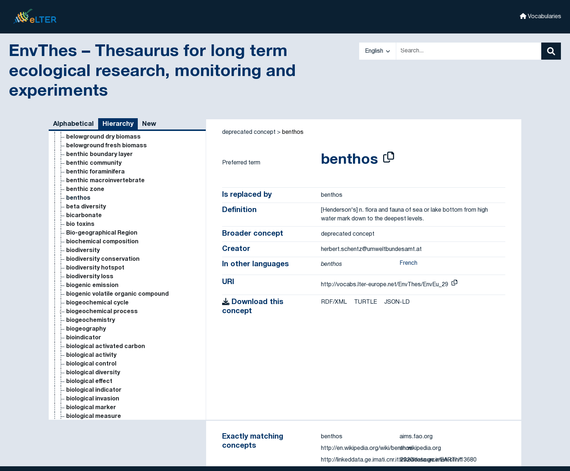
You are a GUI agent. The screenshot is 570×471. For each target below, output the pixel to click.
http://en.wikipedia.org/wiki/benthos (367, 448)
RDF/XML (334, 302)
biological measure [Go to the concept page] (93, 416)
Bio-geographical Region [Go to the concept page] (101, 233)
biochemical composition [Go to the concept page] (102, 241)
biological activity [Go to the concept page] (91, 355)
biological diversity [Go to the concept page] (93, 372)
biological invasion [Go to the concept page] (92, 399)
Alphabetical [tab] (73, 124)
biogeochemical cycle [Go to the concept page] (97, 303)
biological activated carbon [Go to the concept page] (105, 346)
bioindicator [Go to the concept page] (83, 337)
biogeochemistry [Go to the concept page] (90, 320)
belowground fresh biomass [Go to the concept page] (106, 145)
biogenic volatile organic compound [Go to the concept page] (117, 294)
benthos (293, 132)
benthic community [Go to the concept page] (93, 163)
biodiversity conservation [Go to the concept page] (103, 259)
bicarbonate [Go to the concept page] (84, 215)
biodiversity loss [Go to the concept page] (89, 276)
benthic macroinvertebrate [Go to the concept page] (105, 180)
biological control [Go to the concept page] (91, 364)
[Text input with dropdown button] (468, 51)
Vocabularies (540, 16)
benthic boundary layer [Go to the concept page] (99, 154)
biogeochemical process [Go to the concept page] (102, 311)
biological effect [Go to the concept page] (89, 381)
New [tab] (149, 124)
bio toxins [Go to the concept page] (80, 224)
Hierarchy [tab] (118, 124)
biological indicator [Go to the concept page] (93, 390)
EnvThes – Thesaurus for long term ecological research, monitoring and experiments (152, 71)
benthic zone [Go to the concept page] (85, 189)
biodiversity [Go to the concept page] (83, 250)
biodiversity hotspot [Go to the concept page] (95, 268)
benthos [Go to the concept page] (78, 198)
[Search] (551, 51)
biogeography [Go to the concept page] (86, 329)
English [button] (377, 51)
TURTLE (365, 302)
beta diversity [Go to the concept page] (86, 206)
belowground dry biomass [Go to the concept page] (103, 137)
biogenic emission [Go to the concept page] (92, 285)
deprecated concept (249, 132)
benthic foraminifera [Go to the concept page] (95, 172)
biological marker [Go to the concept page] (91, 407)
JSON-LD (397, 302)
